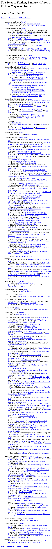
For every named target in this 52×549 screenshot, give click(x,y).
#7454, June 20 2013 (27, 326)
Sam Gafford (23, 461)
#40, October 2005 (24, 234)
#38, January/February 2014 (34, 370)
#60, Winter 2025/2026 (28, 222)
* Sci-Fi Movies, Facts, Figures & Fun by (21, 443)
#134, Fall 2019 (35, 468)
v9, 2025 (30, 210)
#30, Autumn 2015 (26, 237)
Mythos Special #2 (22, 478)
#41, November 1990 (34, 116)
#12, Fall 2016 (31, 471)
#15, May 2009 (29, 155)
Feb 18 (37, 525)
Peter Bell (31, 259)
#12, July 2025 (37, 57)
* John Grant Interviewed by (17, 436)
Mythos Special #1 (20, 507)
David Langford (25, 336)
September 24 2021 (27, 541)
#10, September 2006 (29, 143)
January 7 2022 (31, 534)
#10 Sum (30, 507)
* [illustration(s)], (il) (15, 417)
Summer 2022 (26, 224)
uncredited (44, 171)
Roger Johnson (44, 270)
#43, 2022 (41, 146)
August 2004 (19, 414)
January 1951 (40, 69)
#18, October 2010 (29, 192)
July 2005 (19, 368)
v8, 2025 (26, 178)
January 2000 (39, 378)
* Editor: (11, 124)
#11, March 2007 (28, 218)
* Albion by (12, 421)
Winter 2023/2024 (34, 170)
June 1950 (37, 77)
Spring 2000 (25, 427)
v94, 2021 (34, 39)
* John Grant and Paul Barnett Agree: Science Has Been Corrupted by (29, 433)
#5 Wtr (17, 505)
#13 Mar (26, 253)
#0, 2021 (38, 470)
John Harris (18, 353)
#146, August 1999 (17, 129)
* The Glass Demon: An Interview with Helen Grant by (25, 263)
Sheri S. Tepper (45, 405)
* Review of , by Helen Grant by (24, 270)
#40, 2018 (25, 492)
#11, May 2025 (37, 59)
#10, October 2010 (33, 304)
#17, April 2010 (30, 264)
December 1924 (39, 309)
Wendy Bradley (20, 421)
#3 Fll (28, 458)
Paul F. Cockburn (28, 446)
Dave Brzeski (25, 476)
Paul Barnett (26, 317)
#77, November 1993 (39, 453)
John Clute (34, 422)
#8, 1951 (23, 70)
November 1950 (31, 89)
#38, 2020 (20, 231)
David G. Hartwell (28, 128)
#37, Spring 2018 (27, 220)
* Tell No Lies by (13, 449)
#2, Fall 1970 (21, 80)
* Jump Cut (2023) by (15, 266)
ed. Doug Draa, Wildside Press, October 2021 (28, 487)
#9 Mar (17, 253)
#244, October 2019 (17, 286)
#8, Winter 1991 (38, 102)
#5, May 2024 (40, 40)
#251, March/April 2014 (30, 355)
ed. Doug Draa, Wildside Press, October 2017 (28, 497)
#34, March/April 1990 (32, 109)
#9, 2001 (39, 64)
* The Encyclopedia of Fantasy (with (19, 422)
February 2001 (16, 363)
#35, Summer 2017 (27, 161)
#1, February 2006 (26, 375)
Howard (24, 322)
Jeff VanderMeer (13, 434)
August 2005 (30, 328)
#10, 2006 (33, 195)
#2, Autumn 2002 (30, 360)
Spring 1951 (28, 91)
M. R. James (28, 154)
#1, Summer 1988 (40, 101)
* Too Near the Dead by (15, 276)
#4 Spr (45, 458)
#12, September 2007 (29, 208)
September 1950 (35, 94)
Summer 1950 (29, 85)
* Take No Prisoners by (15, 446)
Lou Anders (29, 436)
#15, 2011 (27, 291)
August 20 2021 (34, 529)
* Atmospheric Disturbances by (18, 259)
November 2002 (17, 344)
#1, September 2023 (19, 37)
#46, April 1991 (28, 114)
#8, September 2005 (28, 149)
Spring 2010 (28, 303)
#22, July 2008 (30, 434)
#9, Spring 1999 (36, 390)
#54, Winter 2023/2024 (30, 183)
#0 (36, 505)
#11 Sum (16, 481)
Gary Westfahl (20, 441)
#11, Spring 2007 (34, 212)
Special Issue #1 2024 (23, 34)
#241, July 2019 (25, 283)
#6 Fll (21, 505)
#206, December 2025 (30, 520)
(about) (21, 137)
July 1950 (35, 74)
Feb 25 (10, 527)
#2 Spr (17, 463)
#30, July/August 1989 (26, 117)
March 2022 (31, 530)
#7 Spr (10, 459)
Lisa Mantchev (12, 303)
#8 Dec (18, 459)
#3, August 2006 (22, 338)
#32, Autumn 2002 (34, 412)
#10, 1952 (23, 92)
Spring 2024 (27, 163)
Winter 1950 (27, 75)
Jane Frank (32, 322)
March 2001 (27, 416)
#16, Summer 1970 (29, 72)
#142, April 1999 (36, 441)
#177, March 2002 (36, 319)
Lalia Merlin (46, 263)
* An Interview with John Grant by (19, 429)
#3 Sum (43, 124)
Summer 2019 (31, 417)
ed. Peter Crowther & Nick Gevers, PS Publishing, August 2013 (29, 382)
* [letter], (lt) (12, 117)
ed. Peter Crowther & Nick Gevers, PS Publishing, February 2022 (28, 330)
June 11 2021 (32, 532)
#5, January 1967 (23, 314)
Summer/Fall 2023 (36, 214)
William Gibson (16, 104)
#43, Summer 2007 (30, 215)
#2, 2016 (33, 490)
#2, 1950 (23, 87)
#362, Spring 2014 (21, 159)
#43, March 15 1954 (33, 296)
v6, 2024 (32, 198)
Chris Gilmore (22, 453)
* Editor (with (12, 503)
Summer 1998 (26, 424)
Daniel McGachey (27, 266)
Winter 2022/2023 (30, 246)
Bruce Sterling (27, 104)
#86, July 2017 (41, 377)
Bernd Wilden (33, 227)
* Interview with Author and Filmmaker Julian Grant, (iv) (26, 540)
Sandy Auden (38, 443)
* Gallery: (11, 346)
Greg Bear (41, 407)
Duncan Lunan (23, 449)
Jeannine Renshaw (23, 64)
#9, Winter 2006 (39, 404)
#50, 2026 (31, 197)
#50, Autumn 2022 (29, 153)
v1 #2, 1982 (20, 395)
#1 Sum (25, 106)
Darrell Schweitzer (35, 429)
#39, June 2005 (30, 185)
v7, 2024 (36, 244)
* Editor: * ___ (11, 122)
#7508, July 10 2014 (31, 324)
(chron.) (23, 22)
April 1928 (33, 134)
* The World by (13, 453)
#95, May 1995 (16, 358)
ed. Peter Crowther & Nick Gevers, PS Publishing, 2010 (29, 393)
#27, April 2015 (28, 204)
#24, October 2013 (28, 274)
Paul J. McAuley (41, 128)
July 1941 (33, 24)
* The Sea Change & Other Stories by (20, 273)
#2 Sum (39, 106)
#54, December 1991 (38, 421)
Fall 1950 (27, 79)
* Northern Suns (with (15, 128)
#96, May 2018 (20, 372)
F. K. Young (18, 249)
